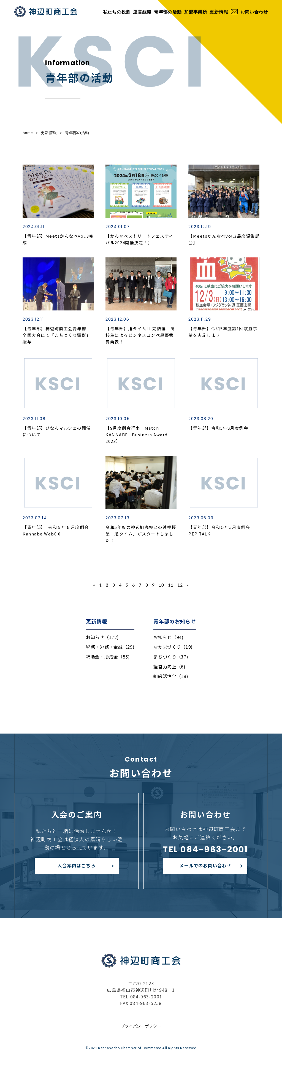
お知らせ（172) (102, 637)
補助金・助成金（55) (108, 656)
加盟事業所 (195, 11)
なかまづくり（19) (173, 646)
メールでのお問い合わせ (205, 865)
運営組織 (142, 11)
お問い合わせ (249, 11)
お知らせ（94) (168, 637)
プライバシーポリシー (141, 1026)
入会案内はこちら (77, 865)
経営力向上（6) (169, 666)
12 (180, 584)
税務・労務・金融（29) (110, 646)
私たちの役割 (117, 11)
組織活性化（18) (170, 676)
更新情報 (219, 11)
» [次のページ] (188, 584)
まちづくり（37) (170, 656)
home (28, 132)
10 (161, 584)
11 (170, 584)
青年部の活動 (167, 11)
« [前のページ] (94, 584)
